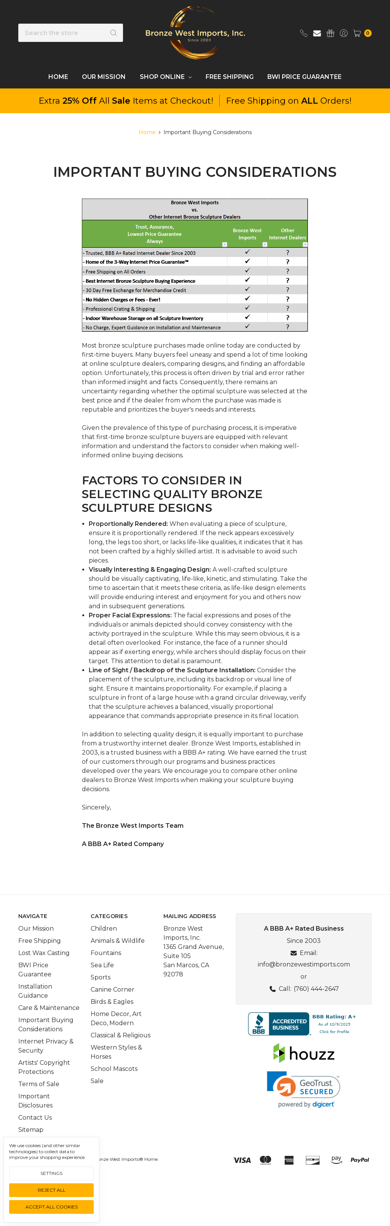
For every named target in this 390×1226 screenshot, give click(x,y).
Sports (100, 990)
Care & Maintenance (49, 1020)
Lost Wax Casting (44, 965)
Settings (51, 1173)
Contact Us (35, 1130)
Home (58, 76)
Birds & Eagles (112, 1014)
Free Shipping (230, 76)
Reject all (52, 1190)
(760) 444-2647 (316, 1001)
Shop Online (166, 76)
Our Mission (104, 76)
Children (104, 941)
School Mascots (114, 1081)
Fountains (106, 965)
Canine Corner (112, 1002)
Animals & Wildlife (118, 953)
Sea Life (102, 977)
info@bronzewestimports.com (304, 977)
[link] (303, 1102)
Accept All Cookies (52, 1207)
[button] (304, 1036)
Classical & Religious (120, 1047)
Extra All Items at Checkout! (125, 101)
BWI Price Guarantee (304, 76)
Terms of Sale (38, 1096)
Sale (97, 1093)
